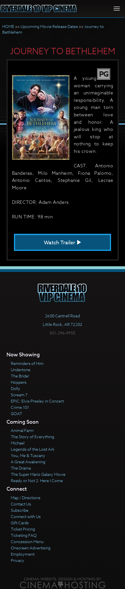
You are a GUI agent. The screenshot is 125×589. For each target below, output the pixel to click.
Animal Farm (22, 430)
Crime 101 (20, 407)
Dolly (15, 388)
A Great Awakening (28, 461)
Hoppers (18, 382)
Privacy (17, 560)
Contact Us (21, 504)
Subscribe (19, 510)
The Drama (21, 468)
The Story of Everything (32, 436)
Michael (17, 443)
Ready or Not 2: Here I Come (37, 480)
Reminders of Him (27, 363)
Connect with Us (26, 516)
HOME (8, 26)
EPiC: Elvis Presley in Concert (37, 401)
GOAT (16, 413)
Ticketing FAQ (24, 535)
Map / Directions (25, 497)
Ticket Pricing (23, 529)
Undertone (20, 369)
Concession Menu (27, 541)
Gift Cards (20, 522)
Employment (22, 554)
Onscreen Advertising (30, 548)
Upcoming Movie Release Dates (49, 26)
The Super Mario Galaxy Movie (38, 474)
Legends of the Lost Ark (32, 449)
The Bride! (20, 376)
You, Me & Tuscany (28, 455)
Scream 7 (19, 394)
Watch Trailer (62, 243)
